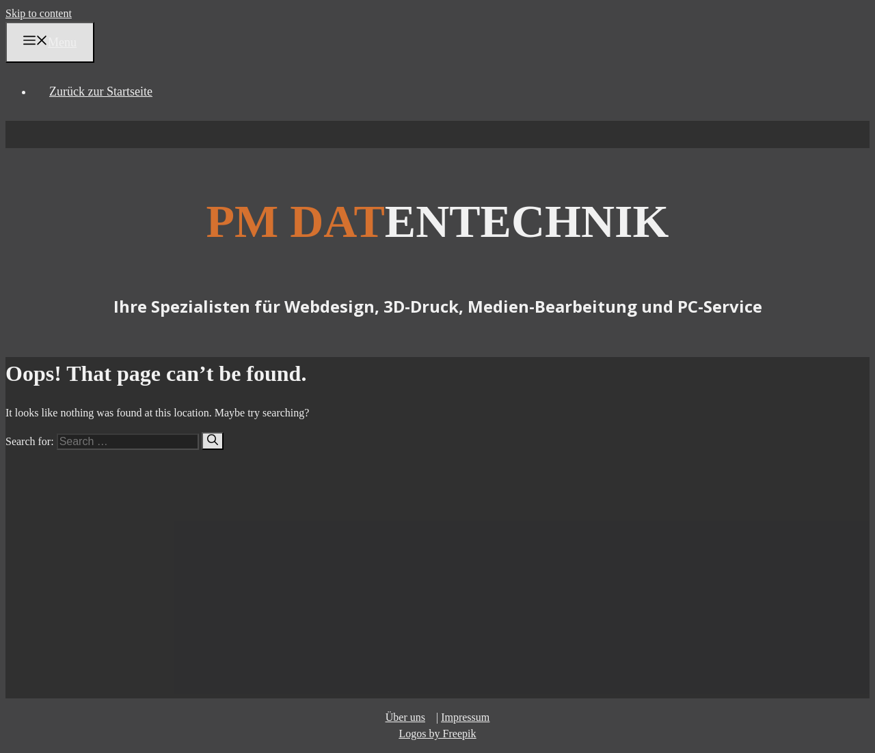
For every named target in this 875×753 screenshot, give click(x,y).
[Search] (213, 441)
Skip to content (38, 13)
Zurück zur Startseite (100, 91)
